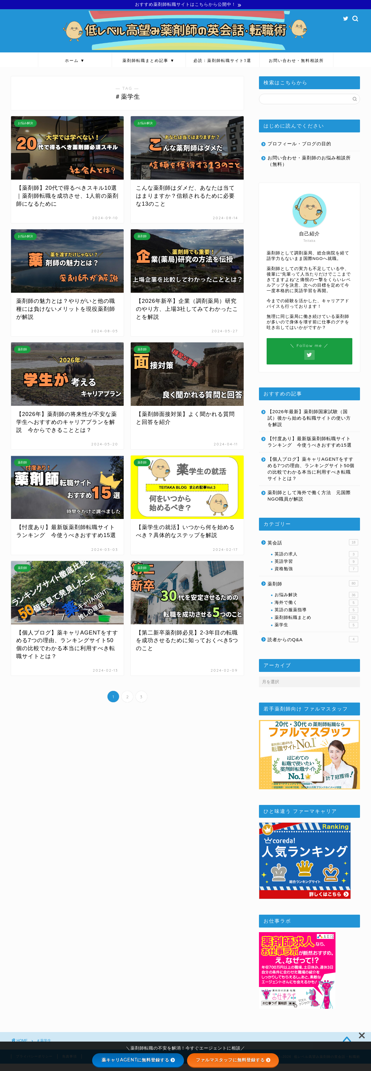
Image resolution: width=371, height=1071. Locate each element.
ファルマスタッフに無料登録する (233, 1060)
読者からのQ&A (313, 646)
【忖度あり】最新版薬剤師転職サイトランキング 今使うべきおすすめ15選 (307, 446)
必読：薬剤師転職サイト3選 (222, 61)
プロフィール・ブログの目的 (299, 144)
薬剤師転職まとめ (316, 625)
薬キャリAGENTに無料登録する (138, 1060)
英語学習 (316, 569)
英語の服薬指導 (316, 617)
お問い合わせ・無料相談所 (296, 61)
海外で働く (316, 610)
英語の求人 (316, 561)
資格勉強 (316, 576)
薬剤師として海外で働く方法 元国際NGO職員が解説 (307, 503)
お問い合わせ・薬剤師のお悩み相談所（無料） (307, 162)
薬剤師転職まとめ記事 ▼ (148, 61)
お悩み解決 (316, 602)
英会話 (313, 550)
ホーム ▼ (75, 61)
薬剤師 (313, 591)
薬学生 (316, 632)
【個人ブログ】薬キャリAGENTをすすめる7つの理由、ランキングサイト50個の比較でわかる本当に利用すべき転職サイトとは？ (307, 476)
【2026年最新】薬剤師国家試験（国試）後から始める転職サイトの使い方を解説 (308, 419)
